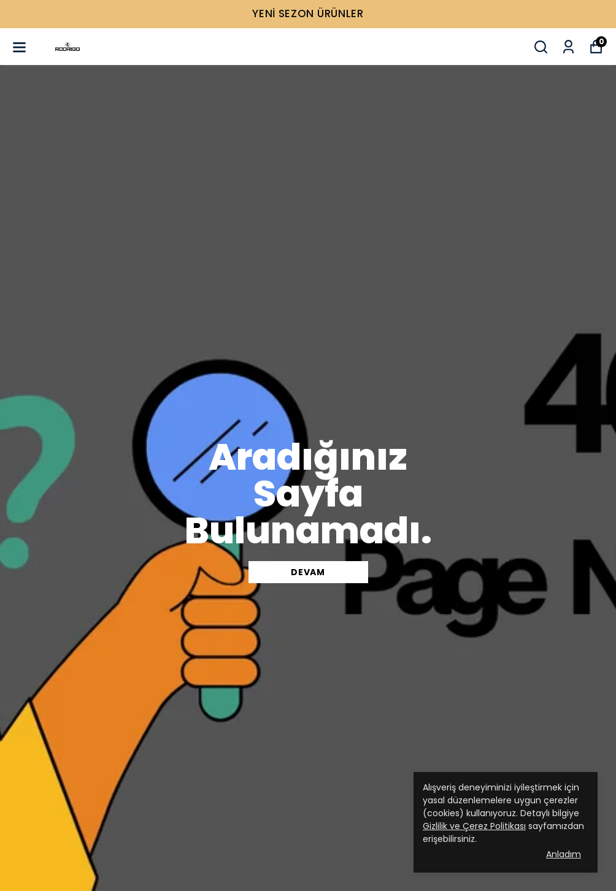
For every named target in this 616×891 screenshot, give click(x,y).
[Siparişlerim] (568, 47)
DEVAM (308, 572)
